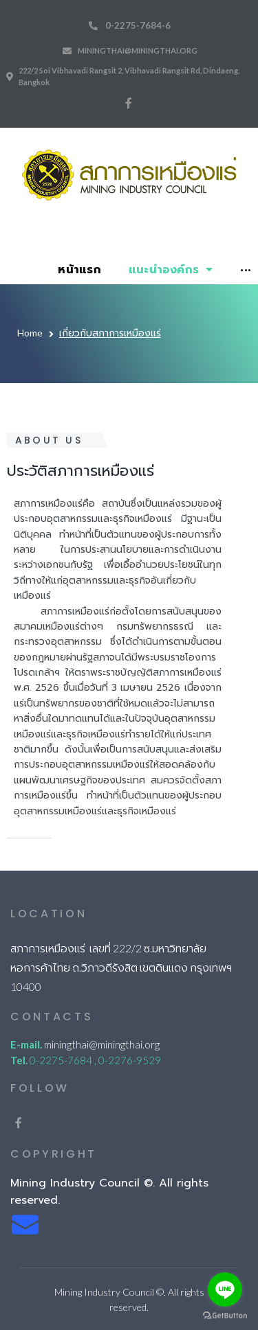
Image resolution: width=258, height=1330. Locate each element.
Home (30, 333)
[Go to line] (225, 1289)
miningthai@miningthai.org (137, 50)
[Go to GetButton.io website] (225, 1315)
